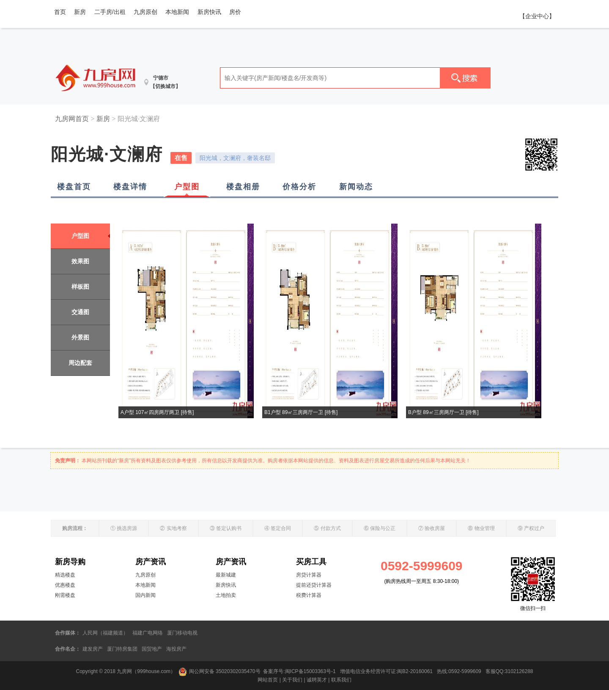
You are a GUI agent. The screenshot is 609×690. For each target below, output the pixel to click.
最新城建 (226, 575)
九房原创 (145, 11)
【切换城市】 (165, 86)
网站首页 (268, 680)
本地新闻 (177, 11)
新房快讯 (209, 11)
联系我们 (341, 680)
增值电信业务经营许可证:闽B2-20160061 (386, 671)
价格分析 (299, 186)
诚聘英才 (317, 680)
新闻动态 (356, 186)
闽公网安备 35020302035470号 (219, 671)
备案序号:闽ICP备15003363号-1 (300, 671)
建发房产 (92, 649)
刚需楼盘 (65, 595)
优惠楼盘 (65, 585)
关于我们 (292, 680)
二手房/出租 (110, 11)
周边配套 (80, 362)
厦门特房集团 (122, 649)
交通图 (80, 312)
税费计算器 (308, 595)
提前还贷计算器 (314, 585)
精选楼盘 (65, 575)
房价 (235, 11)
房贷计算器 (308, 575)
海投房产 (176, 649)
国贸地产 (152, 649)
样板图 (80, 286)
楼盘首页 (74, 186)
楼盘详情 (130, 186)
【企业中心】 (537, 16)
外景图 (80, 337)
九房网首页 (72, 118)
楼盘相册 (243, 186)
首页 (60, 11)
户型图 (187, 186)
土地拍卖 (226, 595)
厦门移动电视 (182, 633)
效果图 (80, 261)
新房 (80, 11)
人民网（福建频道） (105, 633)
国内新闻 (145, 595)
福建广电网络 (147, 633)
